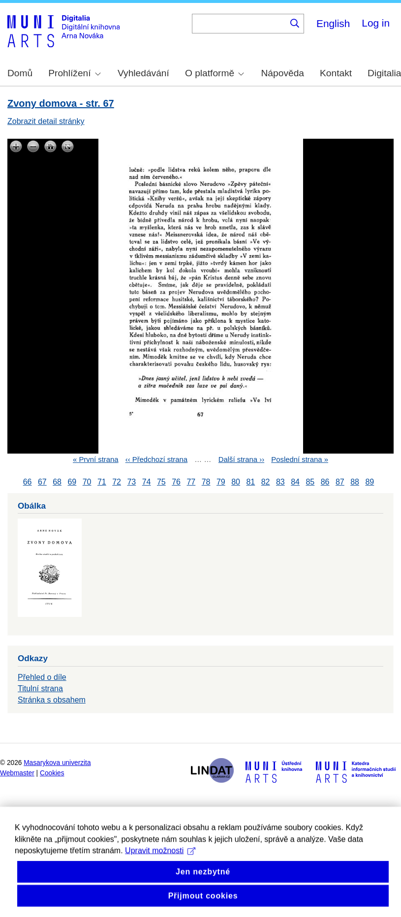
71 (101, 482)
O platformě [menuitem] (214, 73)
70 (87, 482)
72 (116, 482)
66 (27, 482)
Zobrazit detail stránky (46, 121)
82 (265, 482)
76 (176, 482)
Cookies (52, 773)
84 (295, 482)
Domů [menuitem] (19, 73)
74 (146, 482)
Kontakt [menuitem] (336, 73)
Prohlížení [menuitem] (74, 73)
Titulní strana (40, 688)
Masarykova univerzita (57, 762)
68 (57, 482)
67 (42, 482)
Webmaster (17, 773)
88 (354, 482)
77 (190, 482)
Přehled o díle (42, 677)
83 (280, 482)
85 (310, 482)
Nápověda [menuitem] (282, 73)
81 (250, 482)
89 (369, 482)
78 (206, 482)
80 (235, 482)
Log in (376, 23)
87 (340, 482)
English (333, 23)
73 (131, 482)
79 (220, 482)
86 (325, 482)
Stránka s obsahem (52, 700)
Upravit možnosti (160, 864)
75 (161, 482)
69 (71, 482)
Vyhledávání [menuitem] (143, 73)
